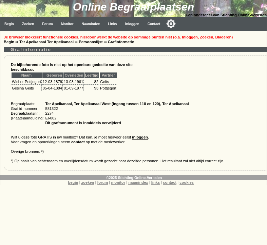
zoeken (87, 182)
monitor (118, 182)
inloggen (140, 137)
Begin (9, 24)
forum (102, 182)
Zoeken (28, 24)
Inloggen (132, 24)
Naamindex (91, 24)
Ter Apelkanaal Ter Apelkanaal (46, 42)
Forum (47, 24)
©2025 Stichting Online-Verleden (134, 178)
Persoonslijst (90, 42)
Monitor (67, 24)
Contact (154, 24)
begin (73, 182)
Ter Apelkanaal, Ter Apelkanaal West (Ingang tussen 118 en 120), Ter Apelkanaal (117, 104)
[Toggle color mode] (171, 24)
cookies (186, 182)
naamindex (138, 182)
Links (112, 24)
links (155, 182)
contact (78, 142)
